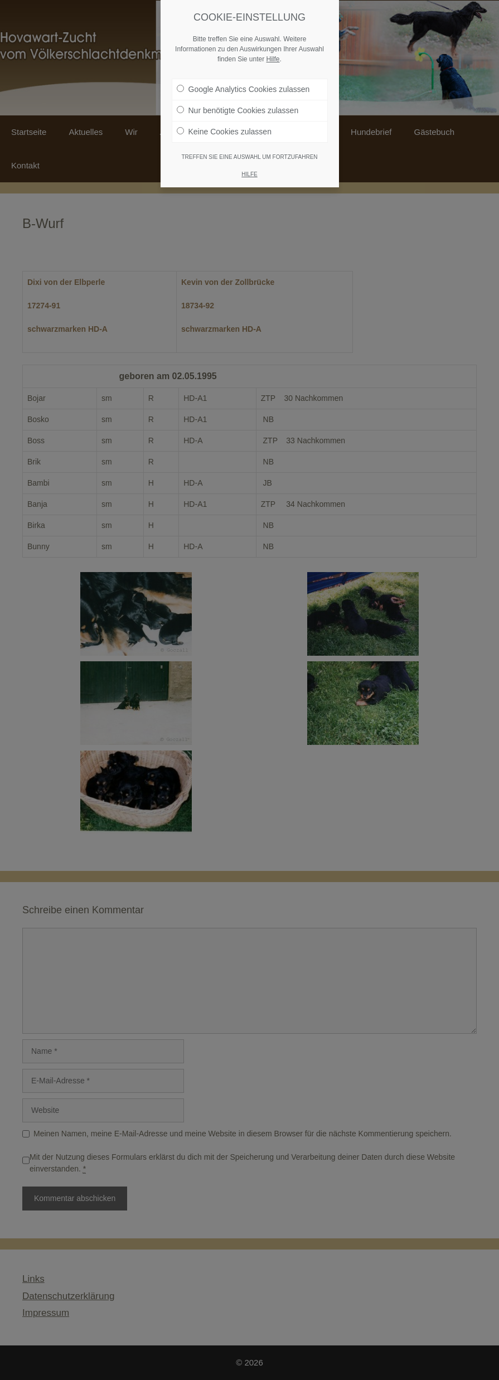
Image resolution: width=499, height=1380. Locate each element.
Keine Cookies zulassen (224, 126)
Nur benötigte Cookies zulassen (238, 105)
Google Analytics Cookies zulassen (243, 84)
